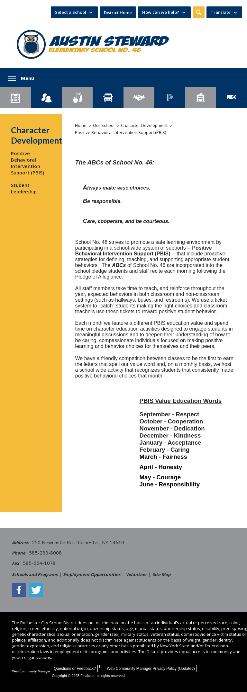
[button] (199, 12)
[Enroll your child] (46, 97)
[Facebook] (19, 590)
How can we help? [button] (160, 12)
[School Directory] (200, 97)
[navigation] (74, 12)
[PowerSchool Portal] (169, 97)
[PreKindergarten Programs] (231, 97)
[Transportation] (108, 97)
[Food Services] (77, 97)
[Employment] (139, 97)
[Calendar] (15, 97)
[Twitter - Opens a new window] (36, 590)
